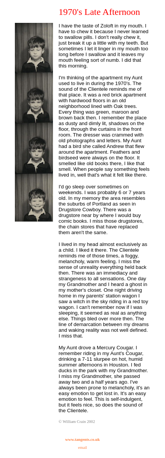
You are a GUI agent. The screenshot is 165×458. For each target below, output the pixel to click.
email (82, 447)
